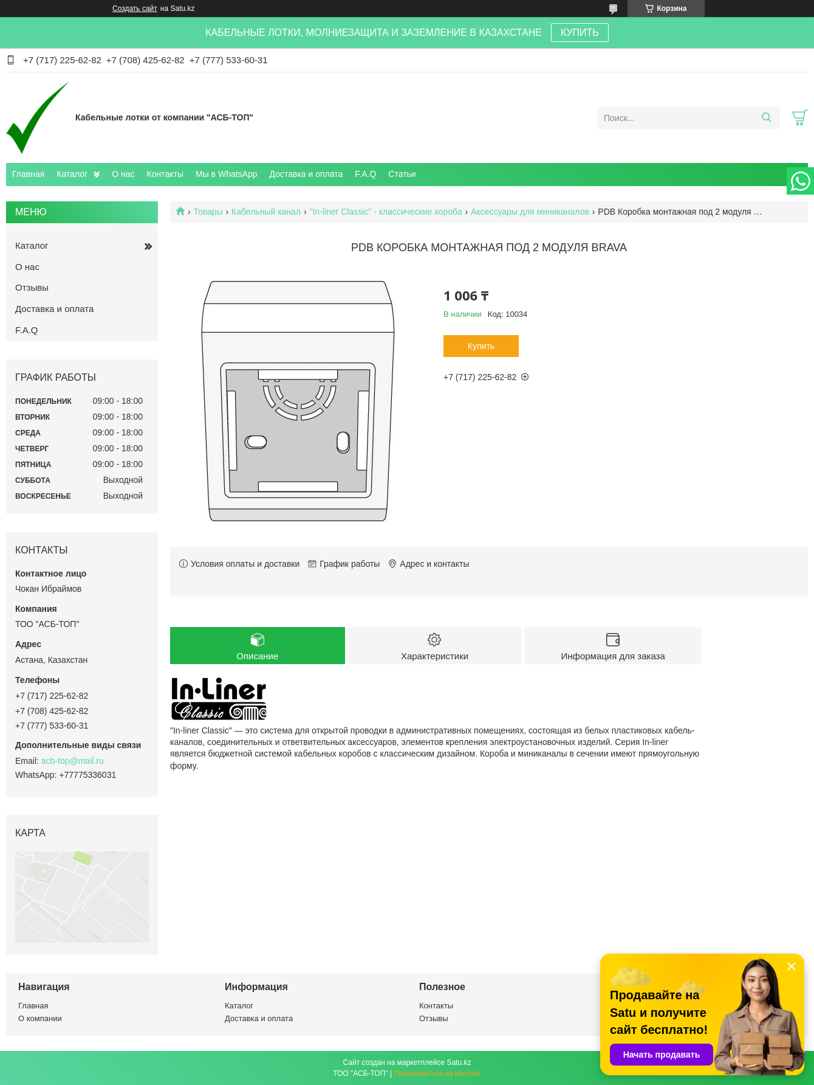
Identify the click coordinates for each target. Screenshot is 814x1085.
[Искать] (766, 118)
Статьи (402, 174)
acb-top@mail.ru (72, 761)
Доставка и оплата (306, 174)
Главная (28, 174)
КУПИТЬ (580, 32)
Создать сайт (134, 8)
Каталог (71, 174)
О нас (123, 174)
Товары (207, 212)
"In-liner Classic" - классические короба (385, 212)
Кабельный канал (266, 212)
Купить (481, 346)
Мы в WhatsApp (227, 174)
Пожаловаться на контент (437, 1073)
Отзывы (32, 287)
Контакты (165, 174)
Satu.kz (458, 1062)
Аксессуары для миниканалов (530, 212)
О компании (40, 1018)
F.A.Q (365, 174)
